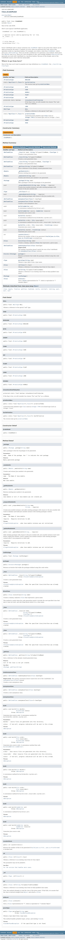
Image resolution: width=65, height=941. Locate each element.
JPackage (6, 180)
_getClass (21, 166)
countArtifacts (23, 234)
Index (33, 1)
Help (37, 1)
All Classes (36, 4)
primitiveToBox (30, 113)
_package (21, 180)
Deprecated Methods (49, 147)
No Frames (27, 4)
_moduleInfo (22, 176)
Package (9, 1)
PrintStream (48, 225)
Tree (22, 1)
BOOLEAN (27, 79)
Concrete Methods (34, 147)
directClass (22, 241)
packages (21, 254)
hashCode (31, 289)
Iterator (6, 254)
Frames (21, 4)
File (24, 215)
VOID (26, 122)
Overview (3, 1)
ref (19, 265)
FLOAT (27, 95)
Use (19, 1)
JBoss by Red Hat (14, 939)
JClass (31, 201)
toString (52, 289)
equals (10, 289)
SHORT (27, 120)
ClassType (53, 152)
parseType (21, 260)
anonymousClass (23, 199)
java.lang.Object (6, 15)
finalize (17, 289)
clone (5, 289)
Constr (17, 6)
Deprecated (27, 1)
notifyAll (44, 289)
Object (9, 23)
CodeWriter (26, 206)
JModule (6, 171)
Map (10, 82)
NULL (26, 109)
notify (37, 289)
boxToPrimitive (30, 82)
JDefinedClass (8, 152)
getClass (24, 289)
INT (26, 97)
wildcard (21, 278)
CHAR (26, 89)
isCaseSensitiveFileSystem (34, 100)
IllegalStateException (10, 523)
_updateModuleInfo (24, 194)
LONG (26, 106)
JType (5, 191)
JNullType (7, 109)
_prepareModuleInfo (24, 185)
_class (20, 152)
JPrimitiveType (9, 79)
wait (57, 289)
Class (13, 82)
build (20, 206)
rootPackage (22, 276)
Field (12, 6)
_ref (19, 191)
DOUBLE (27, 92)
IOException (20, 712)
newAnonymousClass (24, 245)
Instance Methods (20, 147)
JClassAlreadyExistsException (33, 576)
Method (22, 6)
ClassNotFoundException (27, 913)
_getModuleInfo (23, 171)
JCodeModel (7, 137)
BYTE (26, 87)
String (32, 152)
